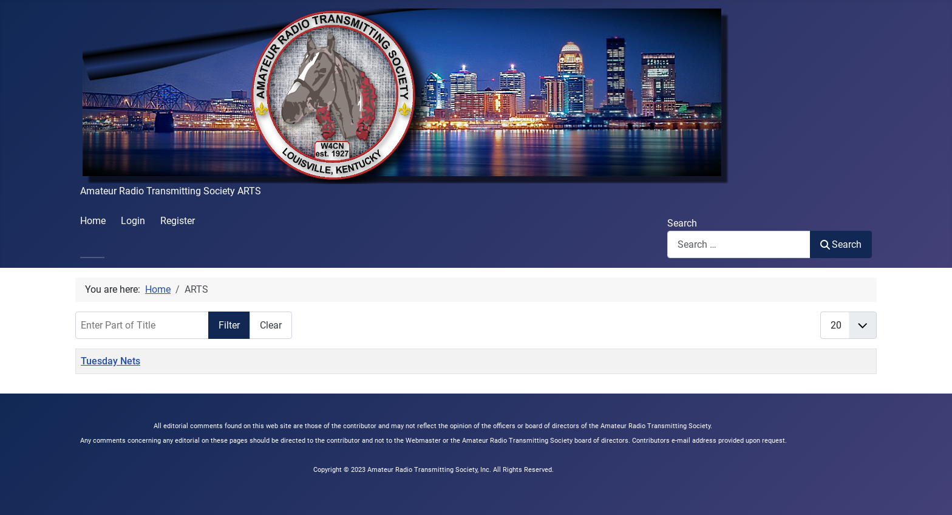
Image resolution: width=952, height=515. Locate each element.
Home (93, 221)
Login (133, 221)
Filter (229, 325)
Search (682, 223)
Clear (271, 325)
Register (177, 221)
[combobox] (739, 244)
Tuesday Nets (110, 361)
